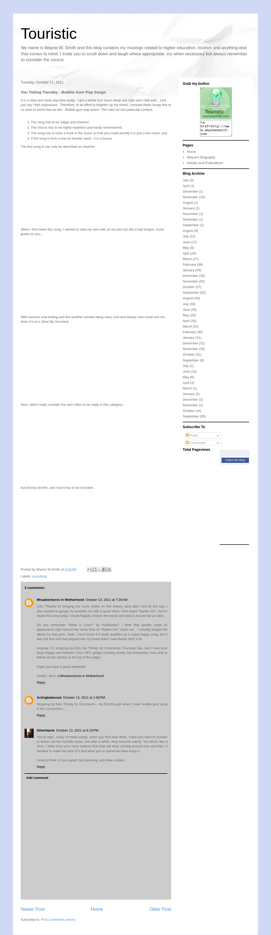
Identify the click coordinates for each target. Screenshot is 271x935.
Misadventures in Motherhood (60, 600)
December (190, 194)
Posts (192, 438)
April (186, 189)
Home (97, 909)
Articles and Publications (205, 166)
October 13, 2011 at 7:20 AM (106, 600)
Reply (41, 682)
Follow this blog (235, 463)
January (188, 211)
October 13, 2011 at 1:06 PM (84, 697)
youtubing (39, 576)
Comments (196, 446)
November (190, 200)
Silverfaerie (46, 730)
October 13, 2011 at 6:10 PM (77, 730)
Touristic (49, 33)
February (189, 267)
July (186, 183)
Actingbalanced (49, 697)
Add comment (37, 778)
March (187, 262)
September (191, 228)
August (188, 206)
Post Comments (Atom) (58, 920)
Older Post (160, 909)
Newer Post (33, 909)
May (186, 251)
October (188, 290)
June (186, 245)
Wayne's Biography (201, 160)
